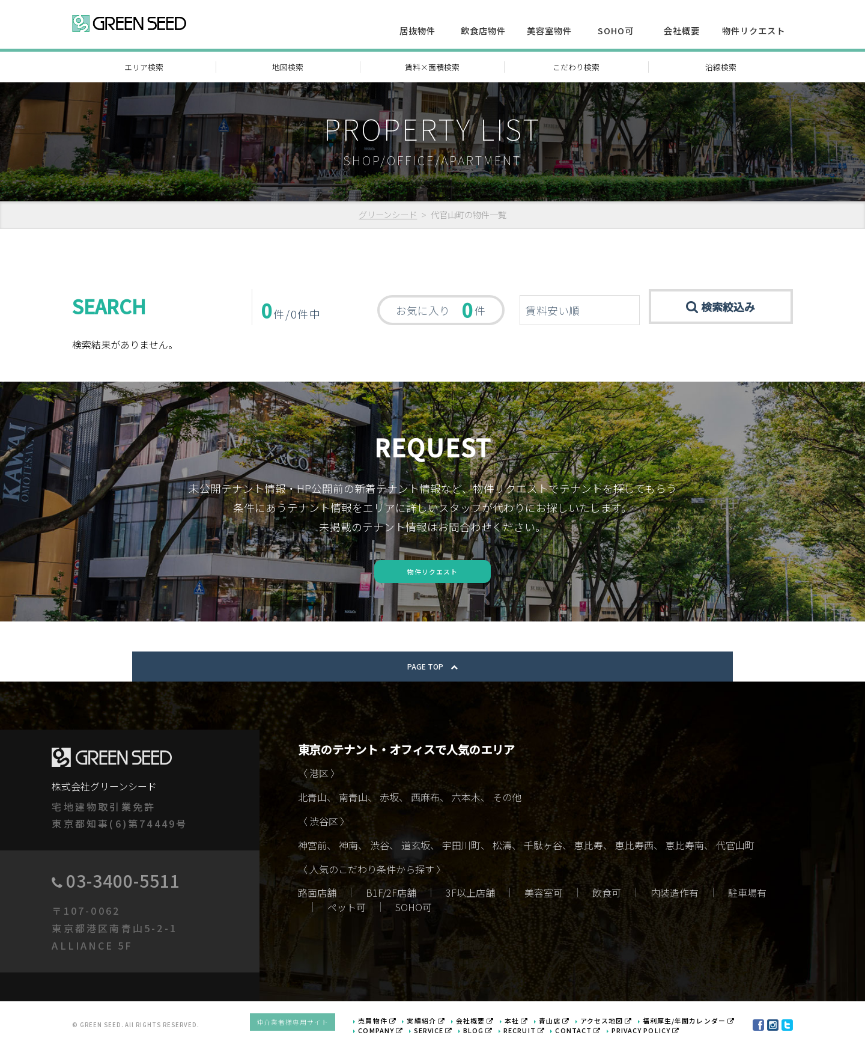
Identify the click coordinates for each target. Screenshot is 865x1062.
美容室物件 (549, 30)
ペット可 (346, 927)
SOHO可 (616, 30)
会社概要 (682, 30)
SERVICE (454, 1046)
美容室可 (543, 912)
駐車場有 (747, 912)
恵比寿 (588, 865)
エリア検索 (143, 67)
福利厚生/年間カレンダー (693, 1037)
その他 (507, 817)
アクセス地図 (616, 1037)
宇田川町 (461, 865)
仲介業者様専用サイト (324, 1041)
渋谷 (379, 865)
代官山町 (735, 865)
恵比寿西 (634, 865)
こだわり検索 (576, 67)
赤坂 (389, 817)
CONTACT (586, 1046)
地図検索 (287, 67)
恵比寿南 (685, 865)
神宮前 (312, 865)
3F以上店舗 (470, 912)
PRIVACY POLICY (648, 1046)
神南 (348, 865)
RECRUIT (537, 1046)
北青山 (312, 817)
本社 (532, 1037)
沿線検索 (720, 67)
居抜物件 (417, 30)
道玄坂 (415, 865)
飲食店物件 (483, 30)
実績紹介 (448, 1037)
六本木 (466, 817)
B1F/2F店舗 (391, 912)
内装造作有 (675, 912)
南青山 (353, 817)
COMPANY (405, 1046)
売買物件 (403, 1037)
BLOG (495, 1046)
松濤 (502, 865)
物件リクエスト (753, 30)
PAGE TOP (432, 686)
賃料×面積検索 (432, 67)
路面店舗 (317, 912)
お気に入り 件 (440, 309)
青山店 (568, 1037)
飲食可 (606, 912)
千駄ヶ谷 (543, 865)
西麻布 (425, 817)
